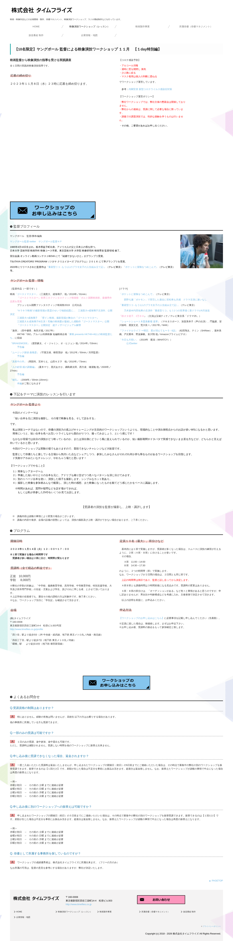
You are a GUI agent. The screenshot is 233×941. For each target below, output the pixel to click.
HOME (36, 26)
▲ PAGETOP (216, 880)
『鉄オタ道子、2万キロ (131, 316)
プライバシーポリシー (212, 926)
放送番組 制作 (36, 35)
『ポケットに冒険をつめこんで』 (140, 267)
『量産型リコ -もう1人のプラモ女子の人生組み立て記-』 (76, 267)
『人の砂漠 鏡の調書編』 (23, 367)
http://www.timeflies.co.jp (79, 904)
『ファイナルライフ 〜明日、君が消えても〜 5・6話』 (148, 330)
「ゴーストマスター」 (26, 294)
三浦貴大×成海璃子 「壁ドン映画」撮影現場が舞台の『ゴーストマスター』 (58, 317)
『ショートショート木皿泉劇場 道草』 (139, 321)
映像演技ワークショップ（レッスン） (89, 26)
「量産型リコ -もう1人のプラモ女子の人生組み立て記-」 (149, 305)
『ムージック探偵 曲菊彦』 (24, 352)
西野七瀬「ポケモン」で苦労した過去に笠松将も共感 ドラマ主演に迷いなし (165, 299)
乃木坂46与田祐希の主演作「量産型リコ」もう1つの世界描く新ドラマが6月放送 (167, 310)
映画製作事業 (142, 26)
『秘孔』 (14, 379)
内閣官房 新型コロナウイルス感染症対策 (150, 89)
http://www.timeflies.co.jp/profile (26, 629)
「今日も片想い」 (128, 339)
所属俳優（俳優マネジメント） (195, 26)
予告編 (20, 347)
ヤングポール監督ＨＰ (50, 241)
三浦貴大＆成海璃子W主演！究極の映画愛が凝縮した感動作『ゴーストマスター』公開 (63, 321)
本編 (19, 383)
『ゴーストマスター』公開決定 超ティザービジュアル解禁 (49, 325)
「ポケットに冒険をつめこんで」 (137, 294)
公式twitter (131, 343)
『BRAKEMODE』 (20, 343)
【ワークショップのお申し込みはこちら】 (141, 618)
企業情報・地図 (89, 35)
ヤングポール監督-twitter (23, 241)
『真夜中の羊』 (18, 361)
